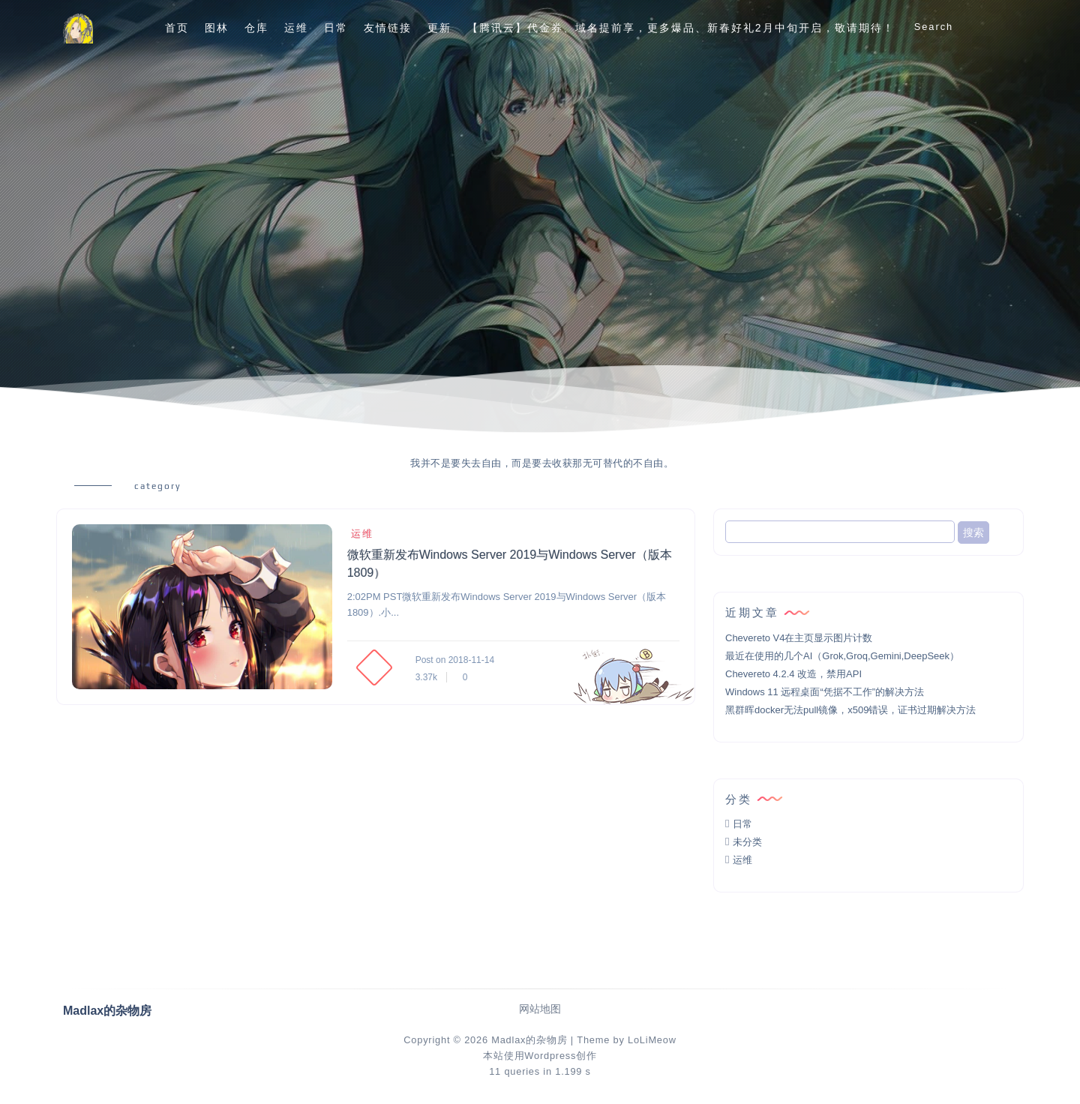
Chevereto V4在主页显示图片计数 (799, 638)
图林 (217, 28)
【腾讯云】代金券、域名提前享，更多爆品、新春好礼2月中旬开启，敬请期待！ (681, 28)
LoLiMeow (652, 1040)
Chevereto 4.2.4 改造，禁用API (793, 674)
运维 (296, 28)
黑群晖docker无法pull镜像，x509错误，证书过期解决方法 (850, 710)
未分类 (747, 842)
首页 (177, 28)
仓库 (256, 28)
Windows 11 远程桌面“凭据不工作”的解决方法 (824, 692)
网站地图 (540, 1009)
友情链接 (388, 28)
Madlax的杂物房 (529, 1040)
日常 (336, 28)
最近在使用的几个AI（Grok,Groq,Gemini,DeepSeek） (842, 656)
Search (934, 26)
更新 (440, 28)
